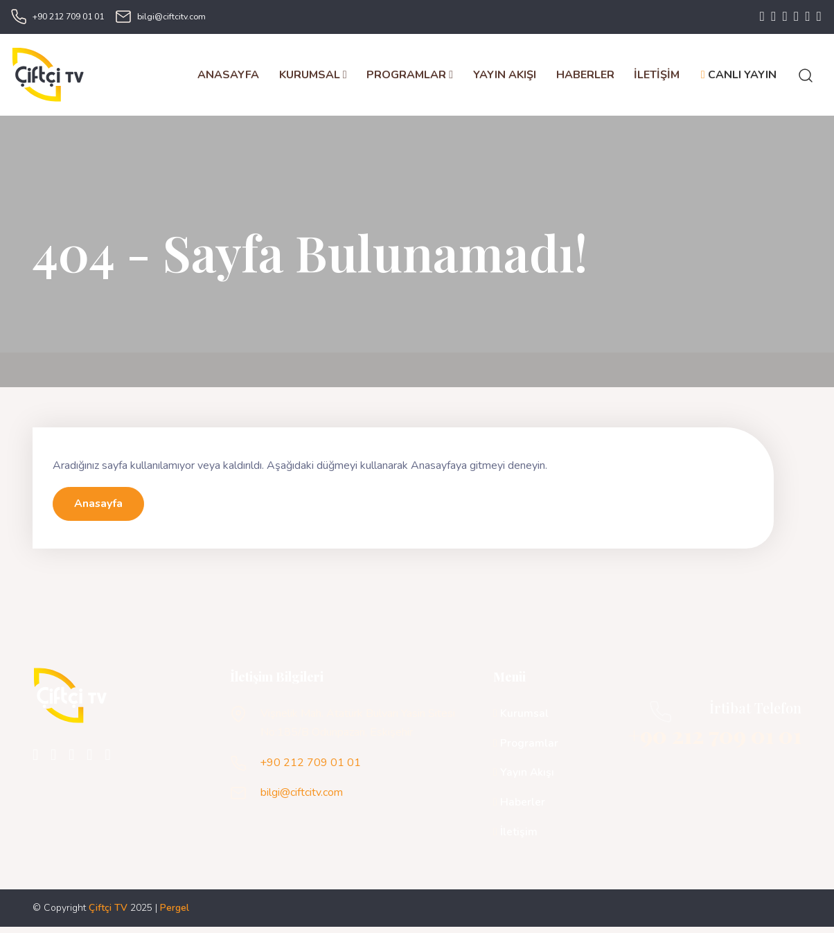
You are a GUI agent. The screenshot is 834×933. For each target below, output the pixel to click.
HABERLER (585, 77)
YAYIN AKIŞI (503, 77)
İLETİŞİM (657, 77)
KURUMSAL (312, 77)
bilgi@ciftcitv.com (171, 17)
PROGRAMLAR (409, 77)
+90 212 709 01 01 (68, 17)
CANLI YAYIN (738, 77)
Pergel (174, 914)
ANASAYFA (227, 77)
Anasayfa (98, 509)
